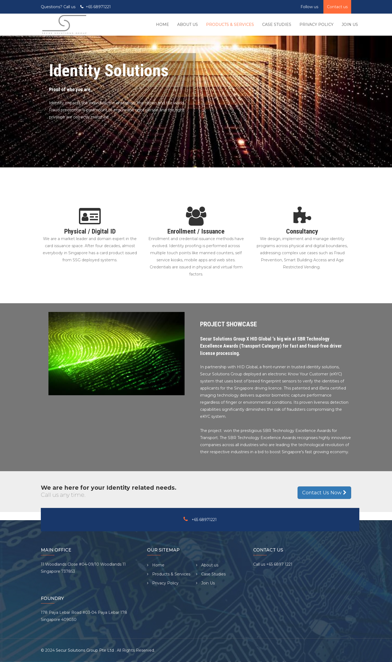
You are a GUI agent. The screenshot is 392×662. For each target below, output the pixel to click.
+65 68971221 (98, 6)
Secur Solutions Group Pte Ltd (85, 650)
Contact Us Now (324, 493)
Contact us (337, 6)
